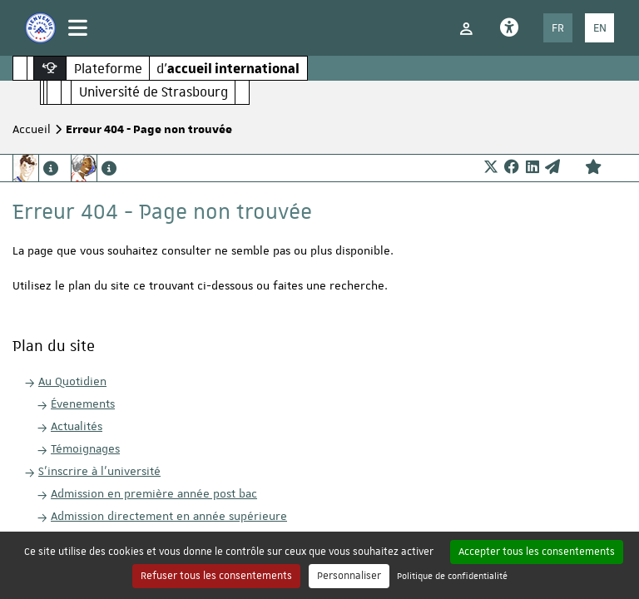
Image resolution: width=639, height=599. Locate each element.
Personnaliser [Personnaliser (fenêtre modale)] (349, 575)
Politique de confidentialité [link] (452, 575)
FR (558, 27)
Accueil (31, 128)
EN (600, 27)
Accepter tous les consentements (536, 551)
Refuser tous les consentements (216, 575)
